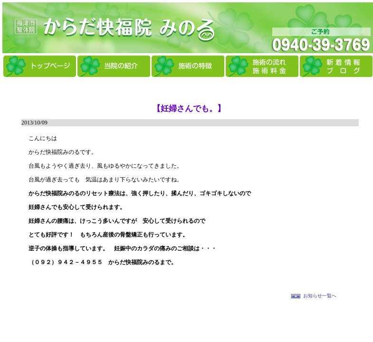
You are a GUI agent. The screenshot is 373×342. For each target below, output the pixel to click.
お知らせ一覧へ (319, 295)
